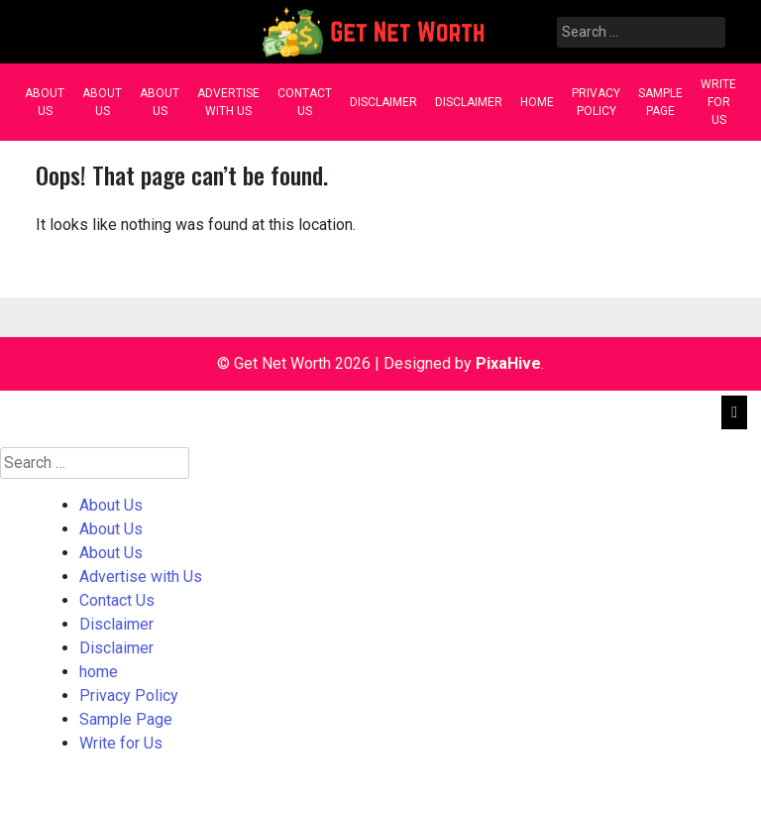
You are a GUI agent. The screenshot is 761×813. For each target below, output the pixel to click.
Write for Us (718, 102)
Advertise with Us (228, 102)
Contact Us (304, 102)
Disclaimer (383, 102)
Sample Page (660, 102)
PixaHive (508, 363)
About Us (44, 102)
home (537, 102)
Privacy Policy (596, 102)
